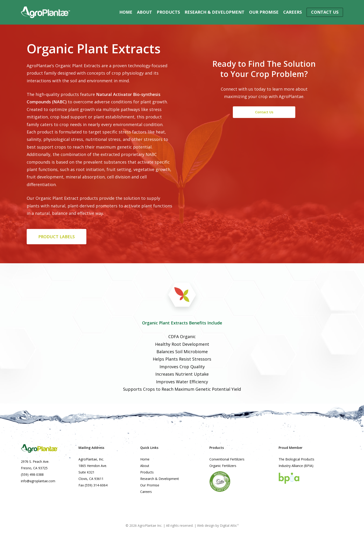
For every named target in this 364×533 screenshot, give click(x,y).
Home (145, 459)
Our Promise (149, 485)
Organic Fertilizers (222, 465)
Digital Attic (229, 525)
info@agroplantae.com (38, 481)
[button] (56, 236)
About (144, 465)
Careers (146, 491)
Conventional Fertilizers (226, 459)
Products (147, 472)
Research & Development (159, 478)
